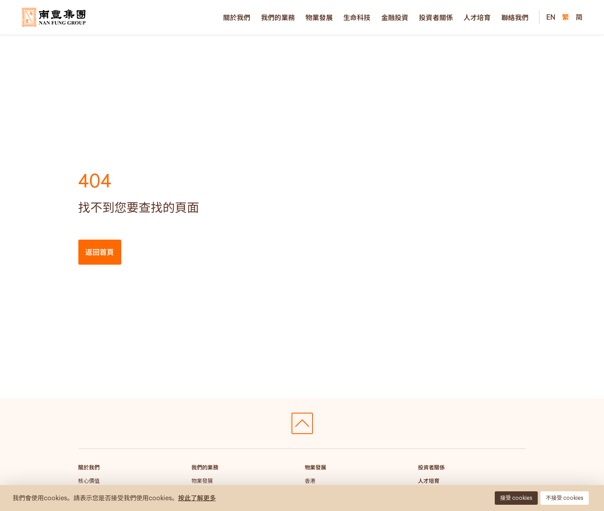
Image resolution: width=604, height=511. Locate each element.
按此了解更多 (197, 498)
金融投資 (394, 17)
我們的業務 (278, 17)
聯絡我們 (515, 17)
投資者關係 (436, 17)
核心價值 (89, 481)
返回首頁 (100, 252)
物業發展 (319, 17)
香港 (310, 481)
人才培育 (477, 17)
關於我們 (236, 17)
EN (550, 17)
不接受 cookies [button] (564, 498)
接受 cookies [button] (516, 498)
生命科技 (357, 17)
